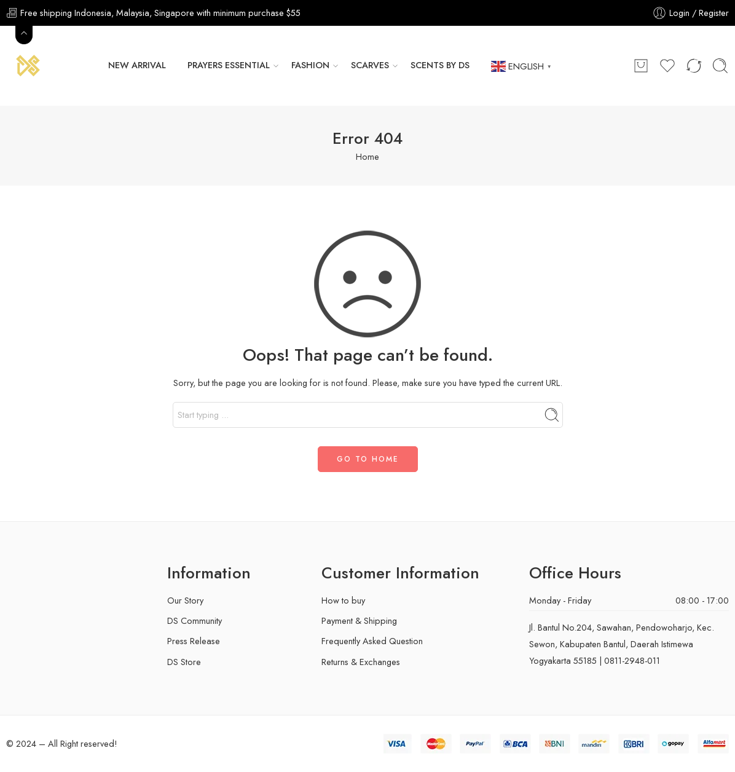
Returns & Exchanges (360, 661)
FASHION (310, 65)
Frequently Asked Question (372, 640)
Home (367, 156)
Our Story (185, 600)
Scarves (370, 65)
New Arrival (137, 65)
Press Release (193, 640)
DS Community (194, 620)
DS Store (184, 661)
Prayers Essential (228, 65)
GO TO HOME (368, 459)
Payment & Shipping (359, 620)
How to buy (343, 600)
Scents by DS (440, 65)
